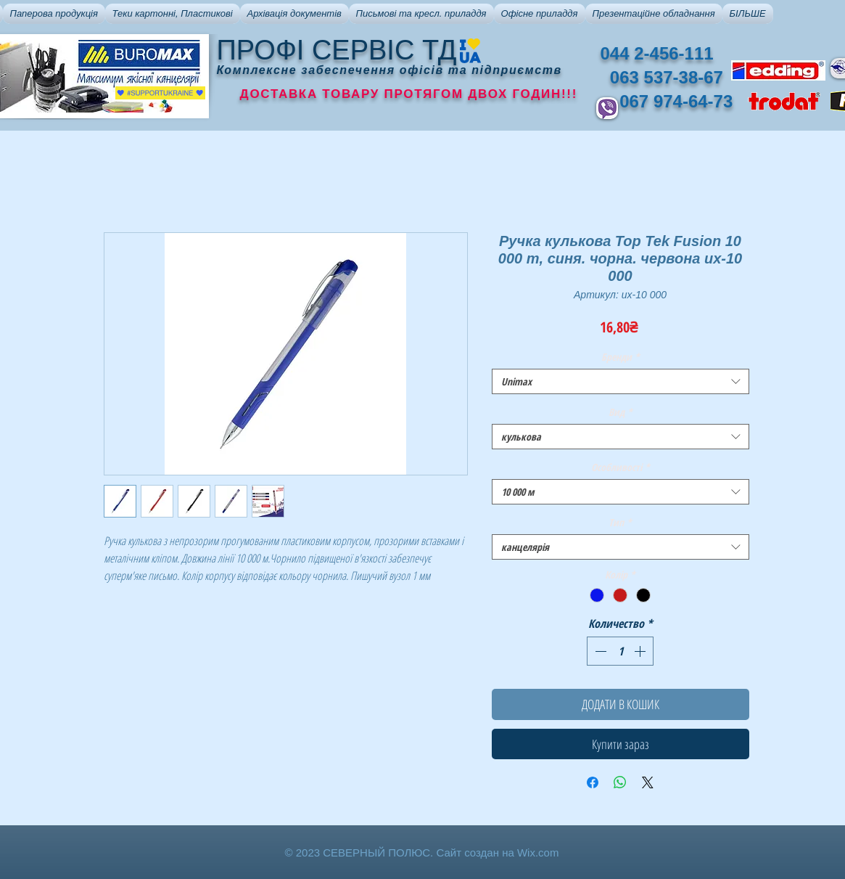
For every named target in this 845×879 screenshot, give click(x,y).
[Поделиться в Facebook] (592, 782)
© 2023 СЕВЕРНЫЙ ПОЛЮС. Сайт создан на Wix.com (422, 852)
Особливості (620, 467)
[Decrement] (599, 651)
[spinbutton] (620, 651)
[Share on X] (647, 782)
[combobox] (620, 381)
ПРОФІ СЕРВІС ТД (337, 50)
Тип (620, 522)
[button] (54, 14)
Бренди (620, 357)
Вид (620, 412)
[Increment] (641, 651)
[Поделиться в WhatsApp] (620, 782)
